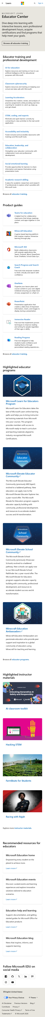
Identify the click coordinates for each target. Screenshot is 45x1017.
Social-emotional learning (16, 163)
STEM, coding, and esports (17, 115)
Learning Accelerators (14, 97)
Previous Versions (20, 1003)
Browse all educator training (15, 43)
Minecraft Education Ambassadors (17, 630)
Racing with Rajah (15, 816)
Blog (31, 1003)
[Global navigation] (2, 3)
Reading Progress (22, 337)
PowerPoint (19, 301)
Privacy (15, 1007)
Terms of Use (30, 1010)
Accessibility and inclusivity (17, 131)
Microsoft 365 (21, 247)
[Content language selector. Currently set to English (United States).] (13, 992)
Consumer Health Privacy (11, 1010)
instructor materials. (23, 828)
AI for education (12, 67)
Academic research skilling (16, 179)
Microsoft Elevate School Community (19, 550)
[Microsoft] (22, 3)
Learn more (10, 868)
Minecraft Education (23, 231)
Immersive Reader (22, 319)
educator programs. (20, 659)
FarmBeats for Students (18, 780)
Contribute (6, 1007)
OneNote (19, 283)
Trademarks (6, 1013)
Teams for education (23, 213)
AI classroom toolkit (17, 708)
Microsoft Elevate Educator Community (20, 475)
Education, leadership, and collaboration (16, 146)
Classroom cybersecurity (16, 83)
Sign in (40, 3)
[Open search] (34, 3)
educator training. (19, 194)
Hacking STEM (13, 744)
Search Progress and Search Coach (27, 266)
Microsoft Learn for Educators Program (22, 402)
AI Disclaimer (7, 1003)
